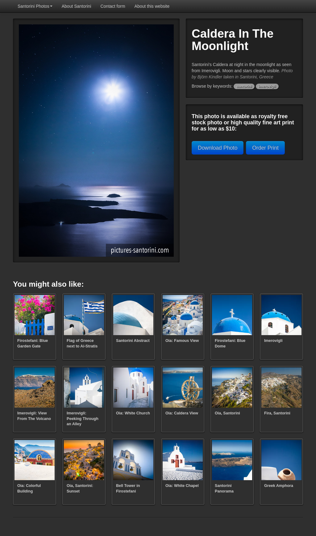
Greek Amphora (278, 486)
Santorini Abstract (133, 341)
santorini (244, 86)
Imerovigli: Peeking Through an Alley (82, 418)
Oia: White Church (133, 413)
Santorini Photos (35, 6)
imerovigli (267, 86)
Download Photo (217, 148)
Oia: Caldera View (181, 413)
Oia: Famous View (182, 341)
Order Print (265, 148)
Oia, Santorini (227, 413)
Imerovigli (273, 341)
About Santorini (76, 6)
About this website (152, 6)
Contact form (112, 6)
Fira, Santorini (277, 413)
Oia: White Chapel (182, 486)
